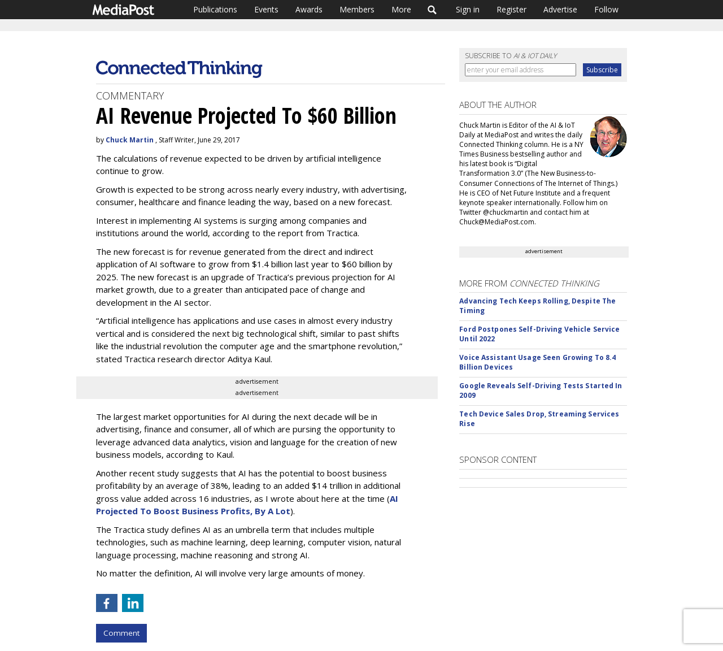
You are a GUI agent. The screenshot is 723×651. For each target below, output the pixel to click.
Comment (121, 633)
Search (432, 9)
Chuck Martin (130, 140)
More (401, 9)
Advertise (560, 9)
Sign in (468, 9)
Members (356, 9)
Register (511, 9)
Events (266, 9)
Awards (309, 9)
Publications (215, 9)
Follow (606, 9)
